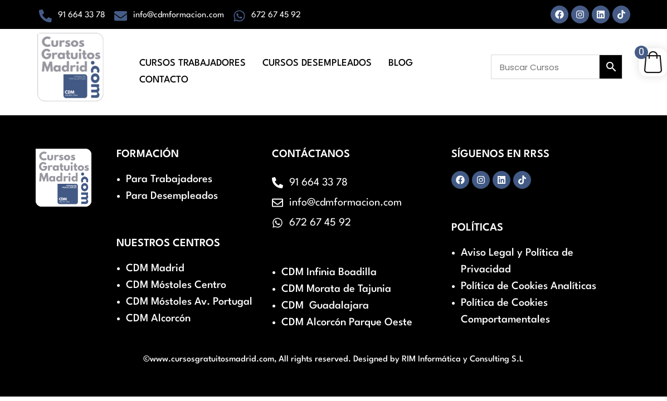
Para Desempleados (172, 196)
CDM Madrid (155, 268)
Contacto (163, 77)
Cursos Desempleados (317, 62)
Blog (400, 62)
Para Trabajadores (169, 179)
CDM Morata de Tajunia (336, 289)
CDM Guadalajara (325, 306)
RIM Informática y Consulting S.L (463, 359)
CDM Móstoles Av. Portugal (189, 302)
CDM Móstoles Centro (176, 285)
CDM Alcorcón (158, 319)
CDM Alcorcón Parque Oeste (346, 322)
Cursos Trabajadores (192, 62)
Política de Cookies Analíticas (528, 286)
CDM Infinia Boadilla (329, 272)
